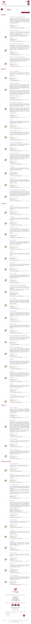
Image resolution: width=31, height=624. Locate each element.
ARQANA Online (15, 597)
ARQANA (15, 596)
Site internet (19, 27)
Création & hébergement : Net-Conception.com (15, 622)
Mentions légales (15, 599)
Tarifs (22, 27)
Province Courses (15, 598)
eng (26, 1)
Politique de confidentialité (15, 600)
